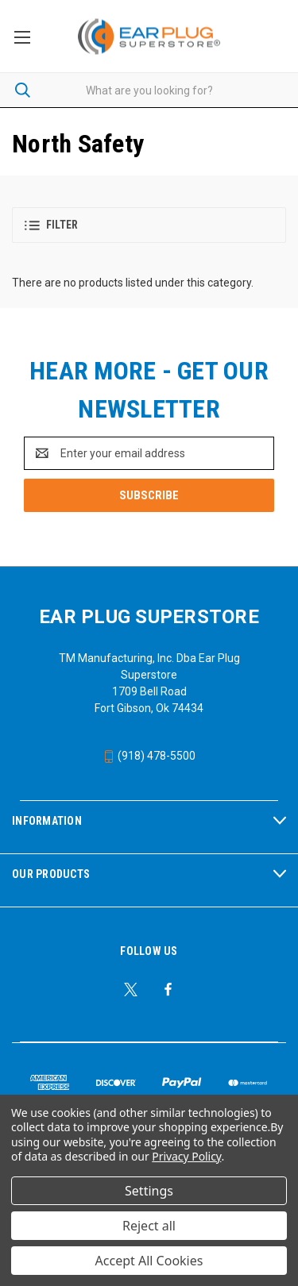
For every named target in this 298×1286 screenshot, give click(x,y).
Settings (149, 1190)
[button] (149, 225)
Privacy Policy (186, 1156)
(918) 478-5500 (149, 755)
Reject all (149, 1225)
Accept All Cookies (149, 1260)
